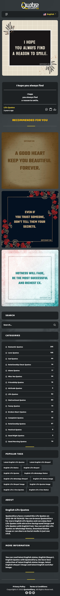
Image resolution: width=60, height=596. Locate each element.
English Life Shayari (31, 467)
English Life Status (11, 467)
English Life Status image (43, 478)
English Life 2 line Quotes (14, 489)
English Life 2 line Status (39, 489)
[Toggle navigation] (6, 14)
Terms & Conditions (38, 586)
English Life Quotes (11, 473)
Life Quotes (9, 107)
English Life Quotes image (40, 484)
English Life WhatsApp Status (36, 473)
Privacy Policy (19, 586)
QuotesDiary (29, 589)
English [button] (48, 14)
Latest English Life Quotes (14, 462)
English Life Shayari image (14, 484)
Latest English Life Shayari (40, 462)
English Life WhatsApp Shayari (16, 478)
